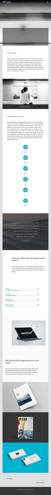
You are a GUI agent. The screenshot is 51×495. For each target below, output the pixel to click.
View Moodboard (25, 106)
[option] (25, 91)
